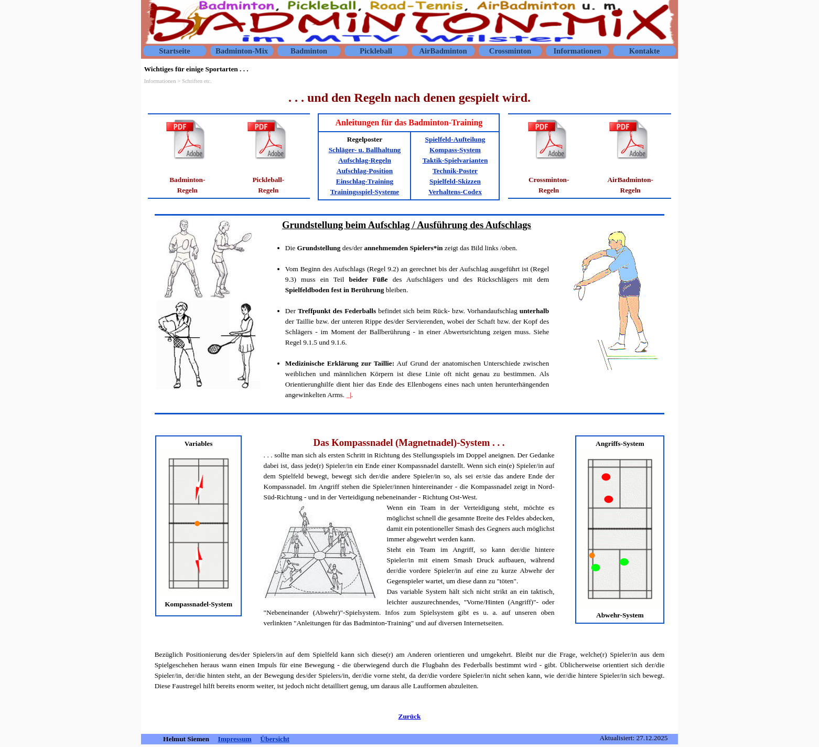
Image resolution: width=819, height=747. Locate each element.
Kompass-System (455, 150)
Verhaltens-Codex (455, 192)
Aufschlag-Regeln (364, 160)
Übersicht (274, 739)
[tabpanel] (409, 97)
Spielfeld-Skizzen (455, 181)
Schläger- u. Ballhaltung (365, 150)
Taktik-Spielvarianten (455, 160)
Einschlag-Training (364, 181)
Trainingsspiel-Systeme (365, 192)
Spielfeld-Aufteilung (455, 139)
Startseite (174, 51)
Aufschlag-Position (365, 171)
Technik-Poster (455, 171)
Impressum (235, 739)
